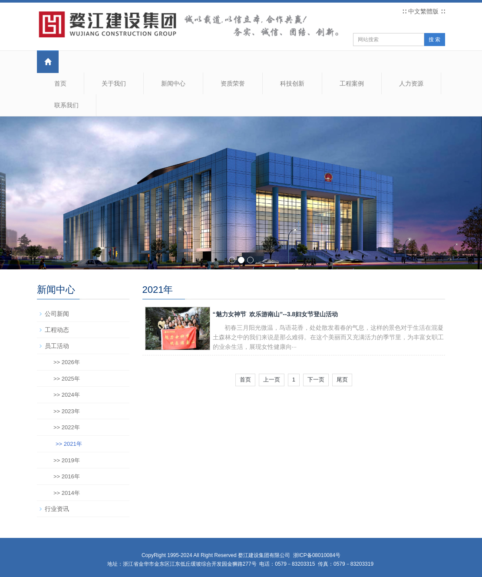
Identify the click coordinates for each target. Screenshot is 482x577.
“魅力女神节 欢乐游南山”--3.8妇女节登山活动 (275, 314)
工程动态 (57, 329)
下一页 (315, 379)
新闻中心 (173, 83)
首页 (60, 83)
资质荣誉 (233, 83)
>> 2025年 (66, 378)
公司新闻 (57, 313)
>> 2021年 (69, 444)
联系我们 (66, 105)
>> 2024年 (66, 394)
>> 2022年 (66, 427)
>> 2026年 (66, 362)
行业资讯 (57, 508)
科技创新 (292, 83)
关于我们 (114, 83)
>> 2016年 (66, 476)
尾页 (342, 379)
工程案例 (352, 83)
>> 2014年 (66, 493)
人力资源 (411, 83)
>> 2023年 (66, 411)
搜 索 (434, 39)
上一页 (271, 379)
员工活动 (57, 345)
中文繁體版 (423, 11)
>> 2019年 (66, 460)
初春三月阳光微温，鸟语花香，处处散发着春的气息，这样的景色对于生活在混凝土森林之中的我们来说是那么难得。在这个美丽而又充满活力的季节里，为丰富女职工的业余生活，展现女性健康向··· (328, 337)
